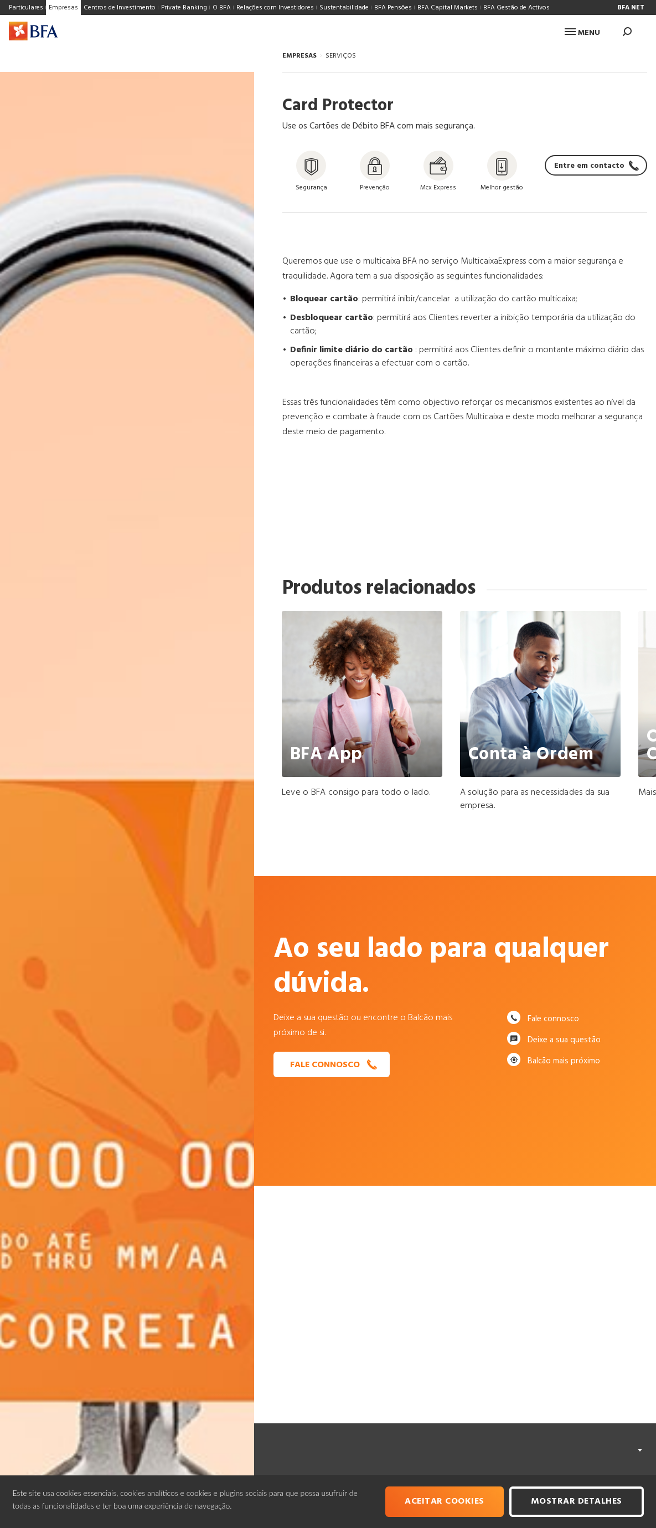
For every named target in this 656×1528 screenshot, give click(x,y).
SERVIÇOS (341, 55)
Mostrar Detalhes (576, 1501)
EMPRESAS (299, 55)
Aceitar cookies (444, 1501)
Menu (582, 33)
